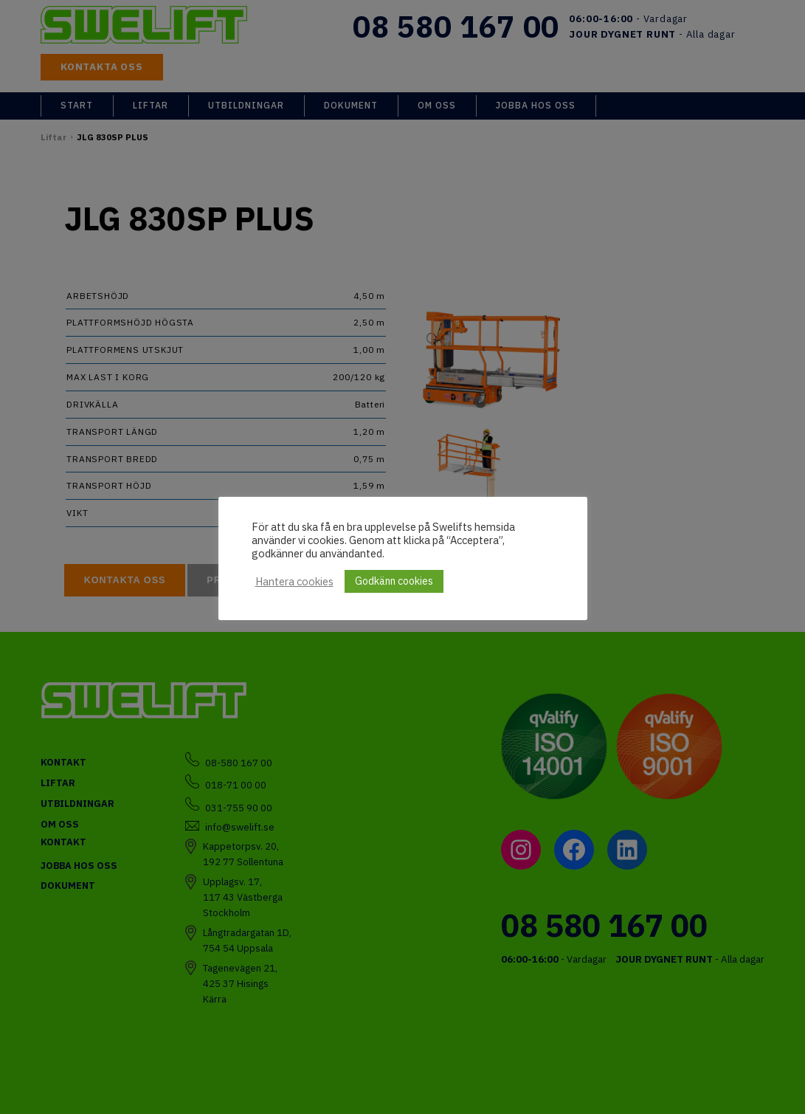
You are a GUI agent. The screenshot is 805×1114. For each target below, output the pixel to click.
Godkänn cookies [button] (394, 581)
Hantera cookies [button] (294, 581)
